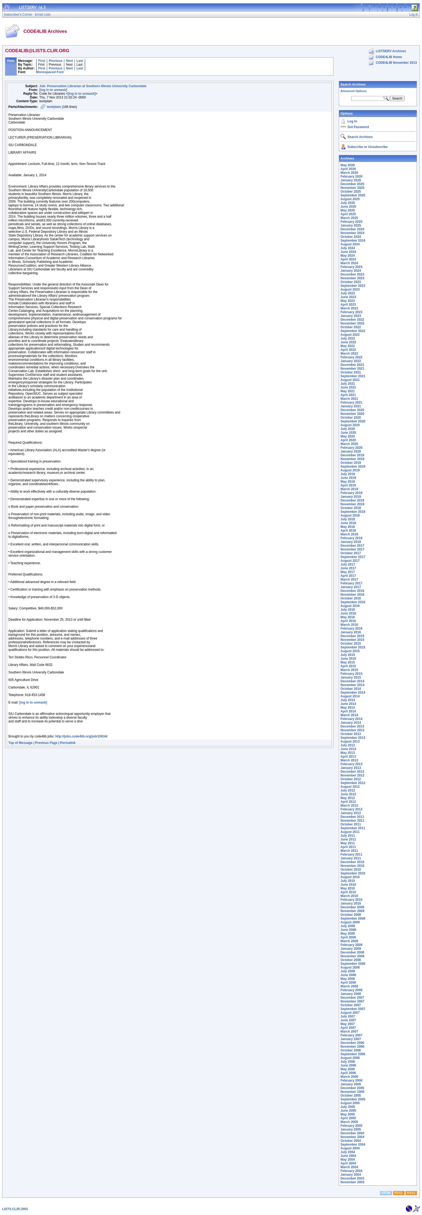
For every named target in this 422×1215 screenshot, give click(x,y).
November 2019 (352, 459)
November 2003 (352, 1182)
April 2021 (348, 395)
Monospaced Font (50, 72)
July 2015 (347, 655)
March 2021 (349, 399)
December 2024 (352, 229)
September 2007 (352, 1009)
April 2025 (348, 214)
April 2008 (348, 982)
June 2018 (348, 523)
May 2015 (347, 662)
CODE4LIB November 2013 (396, 63)
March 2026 (349, 173)
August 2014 (350, 696)
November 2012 (352, 775)
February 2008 (351, 990)
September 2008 (352, 964)
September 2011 (352, 828)
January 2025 (350, 225)
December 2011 (352, 817)
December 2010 (352, 862)
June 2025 (348, 207)
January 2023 (350, 316)
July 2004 (347, 1152)
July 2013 (347, 745)
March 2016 (349, 625)
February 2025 (351, 222)
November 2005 (352, 1092)
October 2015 (350, 643)
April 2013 (348, 756)
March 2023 (349, 308)
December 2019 (352, 455)
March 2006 (349, 1077)
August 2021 (350, 380)
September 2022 (352, 331)
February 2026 (351, 176)
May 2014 (347, 707)
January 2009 (350, 949)
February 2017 (351, 583)
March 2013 (349, 760)
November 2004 (352, 1137)
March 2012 (349, 805)
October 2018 (350, 508)
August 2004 (350, 1148)
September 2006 (352, 1054)
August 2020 (350, 425)
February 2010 (351, 900)
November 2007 (352, 1001)
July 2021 (347, 384)
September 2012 (352, 783)
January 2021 (350, 406)
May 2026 (347, 165)
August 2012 (350, 787)
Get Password (358, 127)
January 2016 (350, 632)
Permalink (67, 743)
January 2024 (350, 271)
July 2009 (347, 926)
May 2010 (347, 888)
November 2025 (352, 188)
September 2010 (352, 873)
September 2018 (352, 512)
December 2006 (352, 1043)
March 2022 (349, 353)
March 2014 (349, 715)
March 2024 (349, 263)
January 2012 (350, 813)
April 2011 (348, 847)
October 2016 (350, 598)
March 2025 (349, 218)
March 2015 (349, 670)
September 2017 (352, 557)
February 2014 (351, 719)
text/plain (54, 107)
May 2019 (347, 481)
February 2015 (351, 674)
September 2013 (352, 738)
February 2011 (351, 854)
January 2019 (350, 497)
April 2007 (348, 1028)
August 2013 (350, 741)
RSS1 (399, 1193)
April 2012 (348, 802)
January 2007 (350, 1039)
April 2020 (348, 440)
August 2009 (350, 922)
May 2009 (347, 933)
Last (79, 61)
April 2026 (348, 169)
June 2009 (348, 930)
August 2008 (350, 967)
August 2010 (350, 877)
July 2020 (347, 429)
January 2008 (350, 994)
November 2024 (352, 233)
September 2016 (352, 602)
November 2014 (352, 685)
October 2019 (350, 463)
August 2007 (350, 1013)
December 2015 (352, 636)
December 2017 (352, 546)
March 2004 (349, 1167)
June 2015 (348, 659)
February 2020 (351, 448)
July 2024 (347, 248)
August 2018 (350, 515)
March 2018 (349, 534)
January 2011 (350, 858)
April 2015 (348, 666)
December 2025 (352, 184)
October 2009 (350, 915)
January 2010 (350, 903)
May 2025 (347, 210)
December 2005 (352, 1088)
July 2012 (347, 790)
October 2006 (350, 1050)
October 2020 (350, 417)
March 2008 (349, 986)
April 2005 (348, 1118)
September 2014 (352, 692)
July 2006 (347, 1062)
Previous (55, 61)
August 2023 (350, 289)
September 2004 (352, 1144)
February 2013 (351, 764)
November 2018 (352, 504)
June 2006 (348, 1065)
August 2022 (350, 335)
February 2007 (351, 1035)
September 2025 (352, 195)
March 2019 (349, 489)
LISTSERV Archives (391, 51)
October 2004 (350, 1141)
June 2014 (348, 704)
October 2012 (350, 779)
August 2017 (350, 561)
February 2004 (351, 1171)
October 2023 (350, 282)
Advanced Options (353, 91)
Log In (352, 121)
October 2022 (350, 327)
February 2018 (351, 538)
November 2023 (352, 278)
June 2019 (348, 478)
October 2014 (350, 689)
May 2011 (347, 843)
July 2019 (347, 474)
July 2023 (347, 293)
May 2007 (347, 1024)
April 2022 (348, 350)
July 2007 (347, 1016)
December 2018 (352, 500)
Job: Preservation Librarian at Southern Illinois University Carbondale (92, 86)
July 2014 (347, 700)
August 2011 (350, 832)
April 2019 (348, 485)
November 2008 (352, 956)
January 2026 (350, 180)
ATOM (385, 1193)
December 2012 (352, 771)
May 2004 (347, 1159)
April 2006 (348, 1073)
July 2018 (347, 519)
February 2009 (351, 945)
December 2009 (352, 907)
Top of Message (20, 743)
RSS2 (411, 1193)
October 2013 (350, 734)
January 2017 (350, 587)
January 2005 (350, 1129)
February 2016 (351, 628)
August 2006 (350, 1058)
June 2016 (348, 613)
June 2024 (348, 252)
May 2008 (347, 979)
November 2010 (352, 866)
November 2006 (352, 1046)
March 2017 (349, 579)
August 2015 (350, 651)
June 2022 (348, 342)
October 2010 (350, 869)
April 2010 (348, 892)
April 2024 (348, 259)
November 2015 (352, 640)
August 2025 (350, 199)
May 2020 (347, 436)
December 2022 (352, 320)
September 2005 (352, 1099)
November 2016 (352, 594)
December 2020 (352, 410)
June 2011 (348, 839)
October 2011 (350, 824)
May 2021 (347, 391)
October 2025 (350, 191)
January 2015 (350, 677)
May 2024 (347, 255)
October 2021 (350, 372)
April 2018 (348, 530)
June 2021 (348, 387)
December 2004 (352, 1133)
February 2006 (351, 1080)
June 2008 (348, 975)
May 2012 (347, 798)
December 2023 (352, 274)
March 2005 (349, 1122)
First (41, 61)
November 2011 (352, 820)
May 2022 (347, 346)
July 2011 (347, 836)
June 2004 (348, 1156)
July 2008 (347, 971)
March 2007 (349, 1031)
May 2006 (347, 1069)
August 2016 (350, 606)
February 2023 (351, 312)
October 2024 (350, 237)
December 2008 (352, 952)
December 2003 (352, 1178)
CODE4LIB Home (389, 57)
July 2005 (347, 1107)
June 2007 (348, 1020)
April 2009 (348, 937)
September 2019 (352, 466)
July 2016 (347, 610)
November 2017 (352, 549)
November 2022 (352, 323)
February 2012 (351, 809)
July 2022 (347, 338)
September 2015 (352, 647)
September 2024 (352, 240)
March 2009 (349, 941)
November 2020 (352, 414)
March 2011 (349, 851)
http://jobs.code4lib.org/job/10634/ (81, 736)
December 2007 (352, 997)
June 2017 (348, 568)
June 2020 (348, 433)
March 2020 (349, 444)
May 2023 (347, 301)
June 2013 (348, 749)
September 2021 (352, 376)
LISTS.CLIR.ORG (15, 1209)
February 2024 (351, 267)
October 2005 (350, 1095)
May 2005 (347, 1114)
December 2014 (352, 681)
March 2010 (349, 896)
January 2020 (350, 451)
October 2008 (350, 960)
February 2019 (351, 493)
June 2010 (348, 884)
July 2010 (347, 881)
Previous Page (46, 743)
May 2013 (347, 753)
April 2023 (348, 304)
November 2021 (352, 368)
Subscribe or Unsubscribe (367, 147)
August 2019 (350, 470)
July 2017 (347, 564)
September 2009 (352, 918)
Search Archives (353, 84)
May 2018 (347, 527)
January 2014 (350, 723)
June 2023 (348, 297)
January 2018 (350, 542)
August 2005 (350, 1103)
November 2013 (352, 730)
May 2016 (347, 617)
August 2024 (350, 244)
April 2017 (348, 576)
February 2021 (351, 402)
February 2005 (351, 1126)
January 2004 (350, 1175)
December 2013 (352, 726)
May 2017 (347, 572)
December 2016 (352, 591)
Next (69, 61)
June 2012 (348, 794)
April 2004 (348, 1163)
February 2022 (351, 357)
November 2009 (352, 911)
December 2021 (352, 365)
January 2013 (350, 768)
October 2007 (350, 1005)
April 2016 (348, 621)
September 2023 (352, 286)
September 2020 (352, 421)
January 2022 (350, 361)
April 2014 (348, 711)
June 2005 (348, 1110)
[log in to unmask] (53, 90)
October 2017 (350, 553)
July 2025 (347, 203)
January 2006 (350, 1084)
